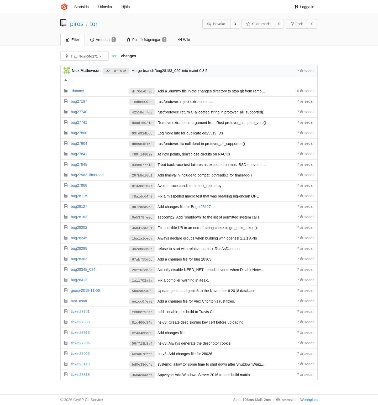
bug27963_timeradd (87, 175)
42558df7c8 (142, 113)
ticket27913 (80, 332)
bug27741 (79, 122)
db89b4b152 (142, 144)
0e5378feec (142, 218)
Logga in (304, 7)
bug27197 (79, 101)
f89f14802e (142, 155)
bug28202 (79, 227)
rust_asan (79, 301)
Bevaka (216, 24)
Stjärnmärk (258, 24)
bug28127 (79, 206)
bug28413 (79, 280)
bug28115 (79, 196)
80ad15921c (142, 123)
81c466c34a (142, 323)
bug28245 (79, 238)
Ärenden (103, 39)
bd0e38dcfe (142, 365)
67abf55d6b (142, 260)
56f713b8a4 (142, 344)
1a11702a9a (142, 281)
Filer (72, 40)
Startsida (81, 7)
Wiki (183, 40)
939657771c (142, 165)
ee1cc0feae (142, 302)
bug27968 (79, 185)
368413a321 (142, 228)
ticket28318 (80, 374)
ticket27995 (80, 343)
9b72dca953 (142, 207)
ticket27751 (80, 311)
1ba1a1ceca (142, 239)
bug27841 (79, 154)
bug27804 (79, 143)
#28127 (204, 207)
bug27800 (79, 133)
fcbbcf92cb (142, 312)
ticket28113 (80, 364)
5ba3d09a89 (142, 291)
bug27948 (79, 164)
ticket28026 (80, 353)
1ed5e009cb (142, 102)
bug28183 (79, 217)
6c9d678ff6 (142, 354)
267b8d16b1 (142, 176)
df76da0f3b (142, 92)
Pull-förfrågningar (147, 39)
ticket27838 (80, 322)
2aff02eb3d (142, 270)
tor (94, 23)
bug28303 (79, 259)
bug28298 (79, 248)
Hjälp (125, 7)
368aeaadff (142, 375)
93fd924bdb (142, 134)
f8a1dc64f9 (142, 197)
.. (72, 81)
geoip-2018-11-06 (85, 290)
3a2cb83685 (142, 249)
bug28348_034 (83, 269)
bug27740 (79, 112)
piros (77, 23)
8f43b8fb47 (142, 186)
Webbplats (309, 400)
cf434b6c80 (142, 333)
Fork (297, 24)
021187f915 (116, 71)
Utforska (105, 7)
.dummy (77, 91)
